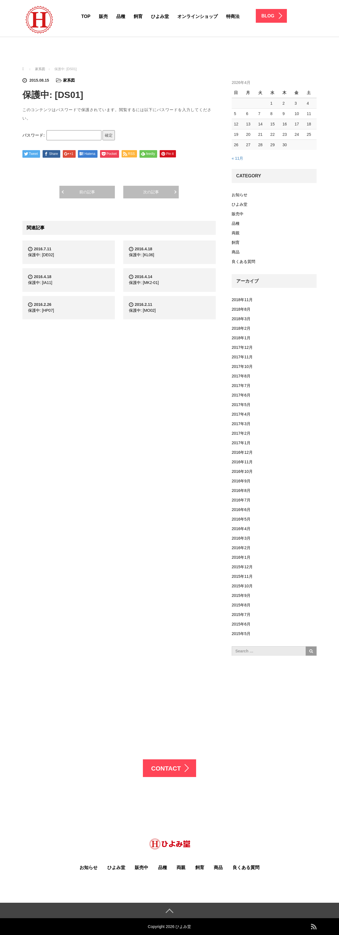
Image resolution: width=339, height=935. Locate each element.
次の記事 (151, 192)
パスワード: (61, 135)
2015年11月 (242, 576)
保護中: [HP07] (41, 310)
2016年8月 (241, 490)
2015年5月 (241, 633)
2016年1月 (241, 557)
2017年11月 (242, 357)
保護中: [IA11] (40, 282)
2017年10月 (242, 366)
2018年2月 (241, 328)
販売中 (237, 214)
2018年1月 (241, 338)
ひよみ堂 (160, 16)
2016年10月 (242, 471)
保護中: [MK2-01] (144, 282)
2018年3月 (241, 319)
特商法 (233, 16)
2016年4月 (241, 528)
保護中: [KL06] (141, 255)
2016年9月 (241, 481)
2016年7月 (241, 500)
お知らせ (239, 194)
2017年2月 (241, 433)
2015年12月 (242, 567)
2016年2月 (241, 548)
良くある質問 (243, 261)
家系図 (69, 80)
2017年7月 (241, 385)
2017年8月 (241, 376)
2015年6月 (241, 624)
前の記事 (87, 192)
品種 (120, 16)
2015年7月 (241, 614)
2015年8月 (241, 605)
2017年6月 (241, 395)
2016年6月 (241, 509)
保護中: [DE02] (41, 255)
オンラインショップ (197, 16)
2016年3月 (241, 538)
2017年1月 (241, 443)
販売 (103, 16)
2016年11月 (242, 462)
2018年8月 (241, 309)
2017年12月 (242, 347)
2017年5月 (241, 404)
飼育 (138, 16)
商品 (236, 252)
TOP (85, 16)
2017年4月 (241, 414)
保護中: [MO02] (142, 310)
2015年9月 (241, 595)
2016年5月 (241, 519)
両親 (236, 233)
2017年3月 (241, 423)
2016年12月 (242, 452)
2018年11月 (242, 299)
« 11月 (237, 158)
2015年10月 (242, 586)
